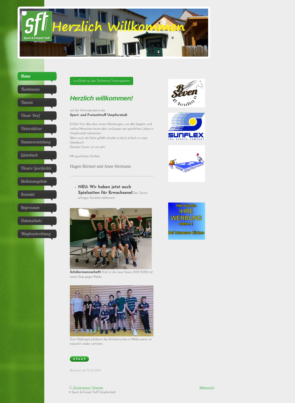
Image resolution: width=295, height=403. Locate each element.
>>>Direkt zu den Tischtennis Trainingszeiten (101, 81)
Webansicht (206, 387)
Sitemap (97, 387)
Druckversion (80, 387)
